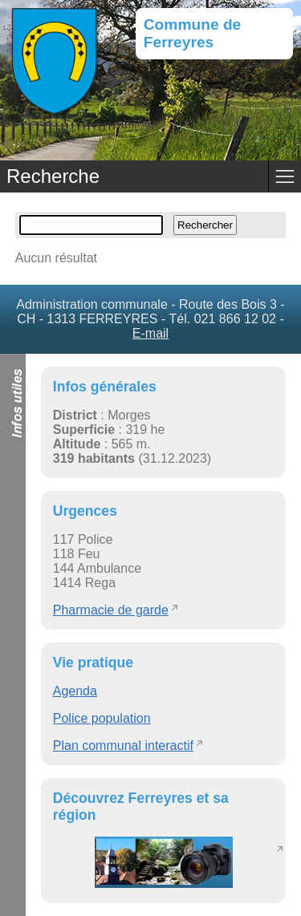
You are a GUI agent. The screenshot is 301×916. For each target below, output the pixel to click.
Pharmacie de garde (111, 610)
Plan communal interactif (123, 745)
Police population (102, 718)
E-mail (150, 333)
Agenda (75, 691)
